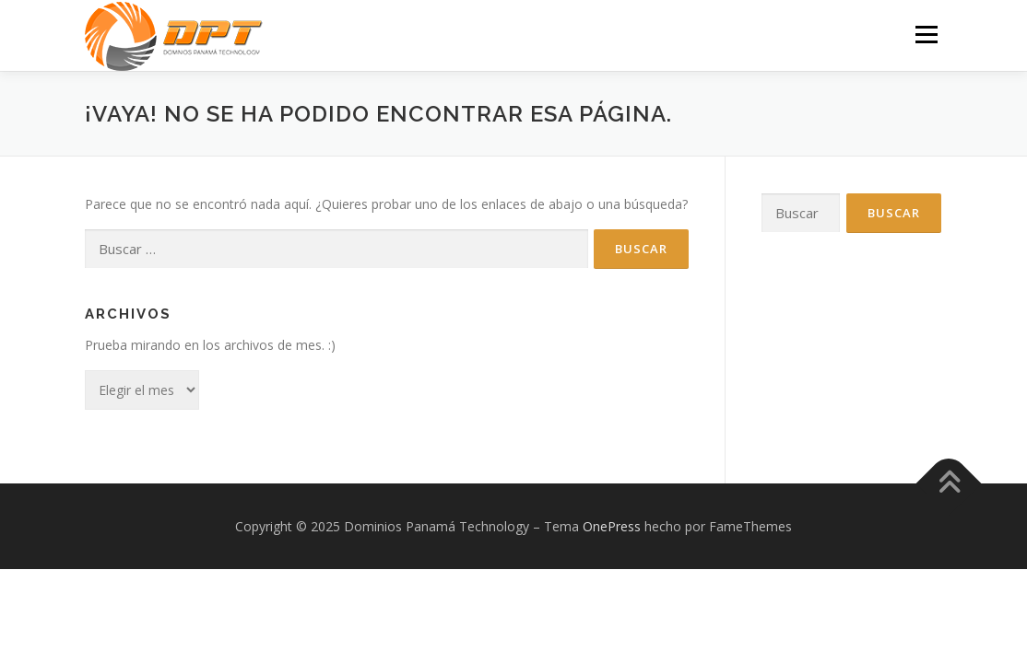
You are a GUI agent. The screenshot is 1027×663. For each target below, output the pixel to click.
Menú (926, 34)
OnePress (612, 526)
